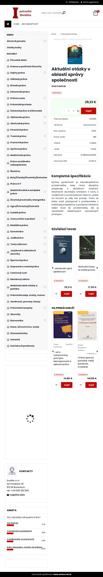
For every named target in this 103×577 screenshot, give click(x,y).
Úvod (54, 34)
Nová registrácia (90, 2)
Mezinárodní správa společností (63, 270)
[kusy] (67, 111)
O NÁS (16, 24)
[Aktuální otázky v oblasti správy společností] (75, 53)
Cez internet (12, 523)
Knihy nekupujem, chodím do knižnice (24, 547)
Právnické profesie (69, 34)
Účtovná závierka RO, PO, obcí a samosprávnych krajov (34, 383)
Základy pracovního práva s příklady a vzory (33, 438)
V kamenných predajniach (19, 531)
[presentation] (52, 268)
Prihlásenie (74, 2)
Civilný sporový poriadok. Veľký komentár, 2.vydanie (86, 362)
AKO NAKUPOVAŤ (30, 24)
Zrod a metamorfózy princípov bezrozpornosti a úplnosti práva (62, 358)
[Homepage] (8, 24)
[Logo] (23, 13)
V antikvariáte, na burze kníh (20, 539)
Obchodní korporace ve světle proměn (89, 268)
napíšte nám (17, 494)
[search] (63, 12)
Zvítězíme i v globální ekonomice (32, 409)
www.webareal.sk (62, 574)
